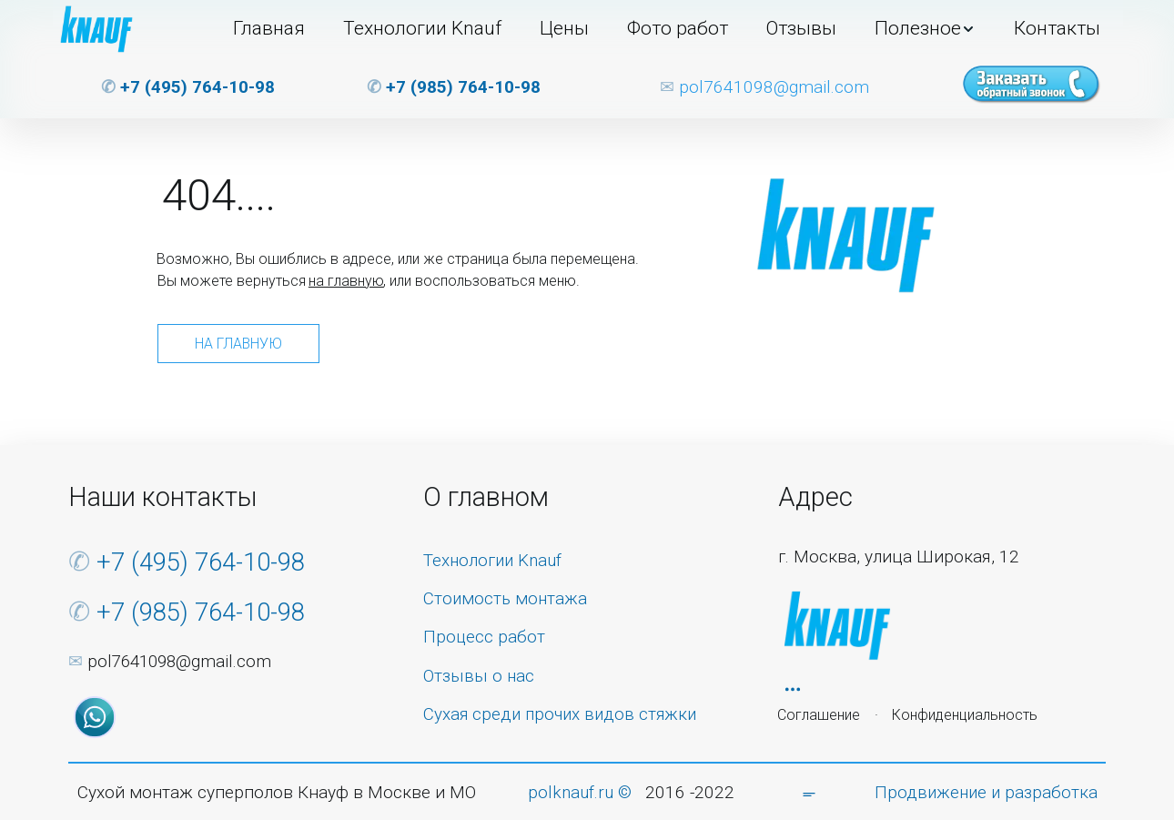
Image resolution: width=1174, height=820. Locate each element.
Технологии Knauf (422, 28)
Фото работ (677, 28)
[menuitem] (269, 29)
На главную (239, 343)
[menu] (639, 29)
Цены (564, 28)
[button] (925, 29)
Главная (269, 28)
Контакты (1057, 28)
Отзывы (801, 28)
